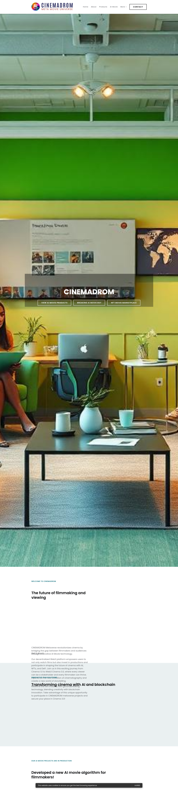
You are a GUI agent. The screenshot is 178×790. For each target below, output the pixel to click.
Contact (138, 7)
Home (85, 7)
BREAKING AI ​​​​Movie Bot (89, 302)
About (93, 7)
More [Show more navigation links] (122, 7)
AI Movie (114, 7)
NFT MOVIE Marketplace (124, 302)
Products (103, 7)
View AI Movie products (54, 302)
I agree (137, 785)
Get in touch (37, 653)
